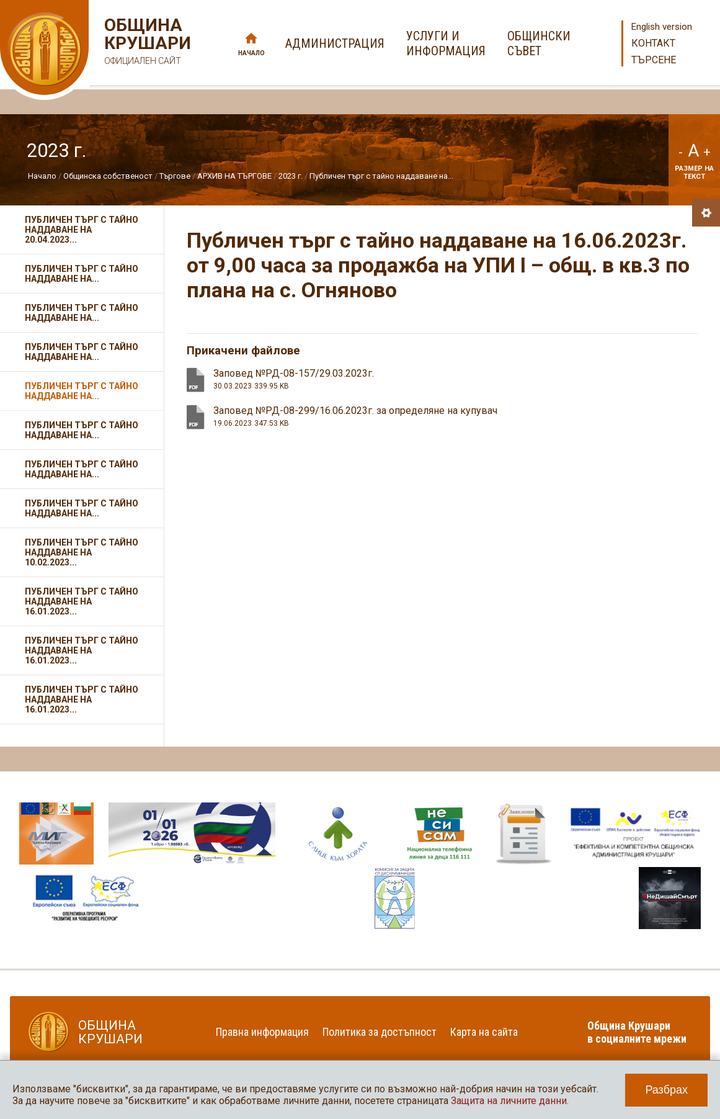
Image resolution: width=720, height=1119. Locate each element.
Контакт (653, 43)
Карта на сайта (484, 1031)
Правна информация (262, 1031)
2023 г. (290, 176)
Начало (251, 53)
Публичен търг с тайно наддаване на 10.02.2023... (81, 552)
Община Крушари (146, 43)
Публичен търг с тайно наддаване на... (381, 176)
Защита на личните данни (509, 1101)
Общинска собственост (108, 176)
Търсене (653, 60)
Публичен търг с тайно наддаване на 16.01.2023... (81, 601)
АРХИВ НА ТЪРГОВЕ (234, 176)
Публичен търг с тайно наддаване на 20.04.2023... (81, 230)
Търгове (174, 176)
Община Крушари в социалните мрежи (637, 1032)
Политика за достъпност (379, 1031)
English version (661, 26)
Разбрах (666, 1090)
